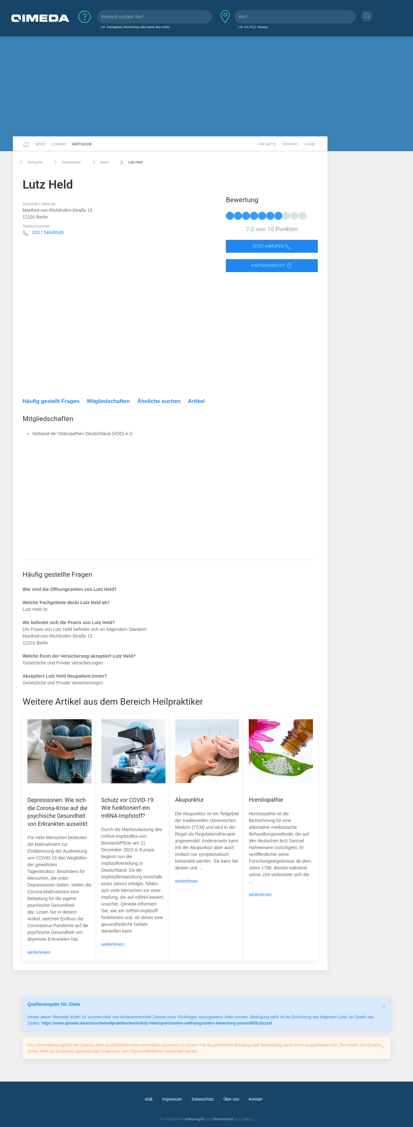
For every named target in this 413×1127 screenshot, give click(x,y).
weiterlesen (38, 952)
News (40, 144)
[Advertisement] (206, 86)
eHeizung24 (194, 1119)
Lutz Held (130, 162)
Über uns (231, 1099)
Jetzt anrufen (272, 246)
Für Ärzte (267, 144)
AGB (149, 1099)
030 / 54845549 (48, 232)
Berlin (100, 162)
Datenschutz (203, 1099)
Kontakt (290, 144)
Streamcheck (222, 1119)
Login (310, 144)
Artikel (196, 401)
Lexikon (59, 144)
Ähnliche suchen (158, 401)
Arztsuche (82, 144)
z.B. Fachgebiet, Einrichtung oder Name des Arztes (135, 27)
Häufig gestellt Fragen (51, 401)
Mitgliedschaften (108, 401)
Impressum (172, 1099)
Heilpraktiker (66, 162)
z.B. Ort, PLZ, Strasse (253, 27)
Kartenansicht (271, 265)
